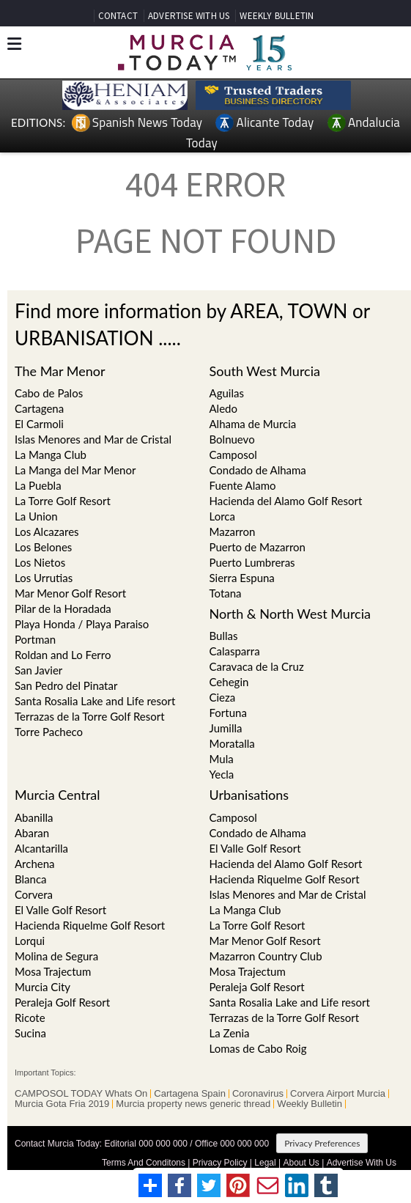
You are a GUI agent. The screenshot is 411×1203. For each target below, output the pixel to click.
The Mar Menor (60, 371)
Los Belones (43, 546)
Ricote (30, 1017)
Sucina (30, 1033)
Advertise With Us (361, 1163)
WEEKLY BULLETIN (277, 16)
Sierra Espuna (242, 577)
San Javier (38, 670)
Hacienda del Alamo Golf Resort (286, 863)
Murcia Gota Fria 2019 (62, 1104)
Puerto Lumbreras (252, 562)
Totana (226, 593)
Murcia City (42, 986)
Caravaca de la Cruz (257, 666)
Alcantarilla (41, 848)
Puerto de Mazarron (258, 546)
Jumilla (226, 728)
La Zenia (230, 1033)
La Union (36, 516)
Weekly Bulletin (309, 1104)
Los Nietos (40, 562)
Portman (35, 639)
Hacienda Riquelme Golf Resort (90, 925)
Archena (35, 863)
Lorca (222, 516)
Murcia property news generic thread (193, 1104)
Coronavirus (258, 1093)
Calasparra (235, 651)
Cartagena (39, 408)
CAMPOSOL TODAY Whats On (81, 1093)
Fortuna (228, 712)
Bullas (224, 635)
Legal (264, 1163)
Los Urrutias (44, 577)
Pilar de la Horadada (63, 608)
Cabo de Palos (49, 393)
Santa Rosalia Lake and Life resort (95, 700)
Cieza (223, 697)
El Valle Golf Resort (60, 909)
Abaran (32, 832)
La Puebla (38, 485)
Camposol (233, 817)
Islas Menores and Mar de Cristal (93, 439)
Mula (222, 758)
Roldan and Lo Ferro (63, 654)
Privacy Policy (220, 1163)
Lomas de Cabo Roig (258, 1048)
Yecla (222, 774)
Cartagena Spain (190, 1093)
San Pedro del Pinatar (66, 685)
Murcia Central (57, 795)
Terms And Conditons (143, 1163)
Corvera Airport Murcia (337, 1093)
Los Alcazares (47, 531)
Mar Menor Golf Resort (70, 593)
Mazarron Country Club (266, 956)
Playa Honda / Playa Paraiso (82, 623)
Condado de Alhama (258, 832)
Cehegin (229, 681)
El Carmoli (39, 423)
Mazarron (233, 531)
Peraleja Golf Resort (62, 1002)
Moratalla (232, 743)
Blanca (31, 879)
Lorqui (30, 940)
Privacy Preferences (322, 1143)
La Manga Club (50, 454)
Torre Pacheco (49, 731)
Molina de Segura (56, 956)
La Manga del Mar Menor (75, 470)
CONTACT (118, 16)
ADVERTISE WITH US (188, 16)
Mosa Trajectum (53, 971)
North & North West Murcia (290, 614)
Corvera (34, 894)
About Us (301, 1163)
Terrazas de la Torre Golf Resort (90, 716)
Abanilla (34, 817)
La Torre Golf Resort (63, 500)
